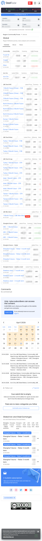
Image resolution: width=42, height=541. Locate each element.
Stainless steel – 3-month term (13, 281)
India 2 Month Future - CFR (12, 183)
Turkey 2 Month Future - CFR (12, 168)
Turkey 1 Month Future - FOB (12, 141)
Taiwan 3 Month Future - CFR (13, 204)
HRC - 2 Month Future (10, 232)
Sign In (16, 313)
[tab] (6, 45)
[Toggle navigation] (39, 3)
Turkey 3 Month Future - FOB (12, 151)
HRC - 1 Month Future (10, 227)
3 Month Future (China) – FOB (13, 98)
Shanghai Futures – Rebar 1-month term (16, 249)
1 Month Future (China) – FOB (13, 88)
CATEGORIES (9, 498)
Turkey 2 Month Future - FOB (12, 146)
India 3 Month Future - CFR (12, 188)
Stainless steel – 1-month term (13, 270)
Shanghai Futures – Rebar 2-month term (16, 254)
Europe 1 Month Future (10, 119)
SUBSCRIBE (8, 312)
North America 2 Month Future (13, 109)
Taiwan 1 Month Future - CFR (13, 194)
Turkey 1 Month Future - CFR (12, 163)
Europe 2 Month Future (10, 124)
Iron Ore (6, 77)
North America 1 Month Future (13, 104)
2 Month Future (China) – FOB (13, 93)
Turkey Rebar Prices (21, 14)
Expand (35, 388)
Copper (5, 60)
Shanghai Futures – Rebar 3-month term (16, 259)
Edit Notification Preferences (21, 408)
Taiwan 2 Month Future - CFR (13, 199)
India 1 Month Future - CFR (12, 178)
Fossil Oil (6, 55)
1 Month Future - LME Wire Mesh (14, 215)
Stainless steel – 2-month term (13, 276)
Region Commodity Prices (11, 34)
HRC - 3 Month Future (10, 237)
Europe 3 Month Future (10, 129)
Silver (5, 65)
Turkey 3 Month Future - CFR (12, 173)
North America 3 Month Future (13, 114)
